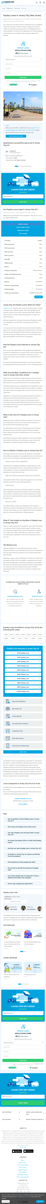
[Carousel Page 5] (22, 166)
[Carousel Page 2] (18, 166)
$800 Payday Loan (23, 683)
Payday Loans (10, 8)
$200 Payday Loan (23, 657)
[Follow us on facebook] (21, 1192)
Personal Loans (23, 230)
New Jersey (17, 8)
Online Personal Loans (39, 596)
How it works (22, 1167)
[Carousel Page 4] (21, 166)
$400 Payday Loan (23, 666)
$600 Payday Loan (23, 674)
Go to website (23, 804)
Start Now (23, 77)
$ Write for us (22, 1162)
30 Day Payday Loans (30, 974)
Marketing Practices (22, 1174)
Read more (6, 1201)
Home (3, 8)
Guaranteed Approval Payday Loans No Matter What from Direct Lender (12, 944)
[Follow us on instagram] (18, 1192)
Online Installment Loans (15, 596)
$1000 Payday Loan (23, 691)
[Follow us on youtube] (28, 1192)
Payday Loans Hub (16, 901)
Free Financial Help (22, 1165)
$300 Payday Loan (23, 661)
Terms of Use (15, 81)
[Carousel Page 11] (30, 166)
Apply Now (23, 752)
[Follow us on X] (25, 1192)
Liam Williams (31, 909)
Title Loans (23, 233)
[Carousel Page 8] (26, 166)
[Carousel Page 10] (29, 166)
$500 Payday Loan (23, 670)
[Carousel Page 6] (24, 166)
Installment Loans (23, 227)
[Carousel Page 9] (28, 166)
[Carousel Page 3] (20, 166)
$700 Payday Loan (23, 678)
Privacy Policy (37, 1063)
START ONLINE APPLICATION (16, 136)
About (22, 1160)
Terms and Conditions (23, 1177)
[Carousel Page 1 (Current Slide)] (16, 166)
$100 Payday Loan (23, 653)
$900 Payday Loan (23, 687)
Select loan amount (23, 196)
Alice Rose (13, 909)
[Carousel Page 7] (25, 166)
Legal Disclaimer (22, 1170)
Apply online (38, 297)
